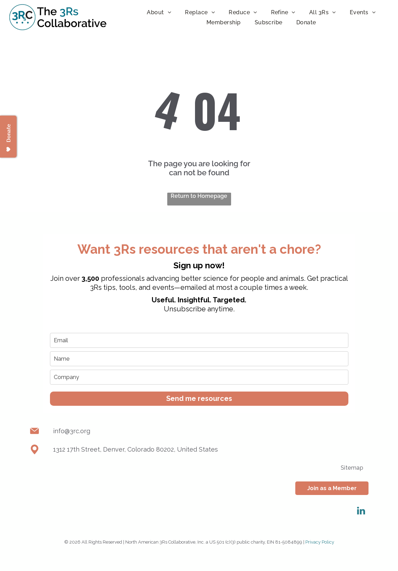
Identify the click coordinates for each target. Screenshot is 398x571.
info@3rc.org (71, 431)
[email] (199, 340)
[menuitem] (159, 12)
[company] (199, 377)
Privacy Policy (319, 542)
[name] (199, 358)
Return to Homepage (199, 196)
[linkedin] (361, 511)
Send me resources (199, 398)
